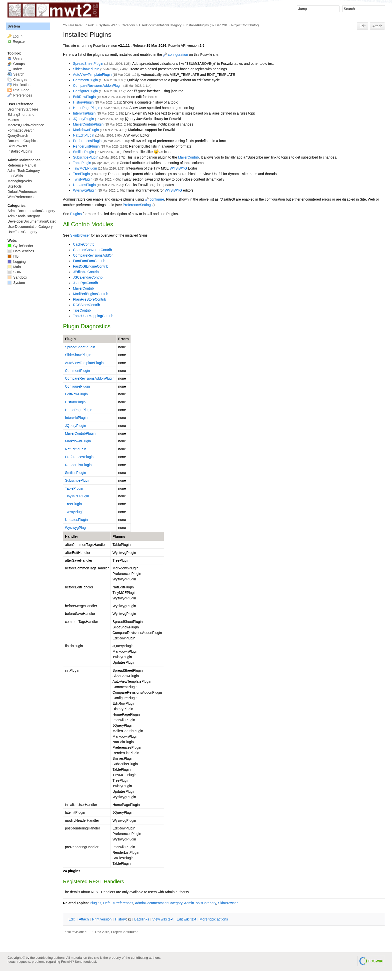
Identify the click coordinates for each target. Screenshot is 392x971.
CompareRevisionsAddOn (93, 255)
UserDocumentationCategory (160, 25)
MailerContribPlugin (88, 124)
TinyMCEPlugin (85, 168)
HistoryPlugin (83, 102)
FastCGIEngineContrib (90, 266)
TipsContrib (82, 310)
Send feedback (86, 961)
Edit (363, 26)
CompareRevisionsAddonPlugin (97, 86)
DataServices (21, 251)
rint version (102, 919)
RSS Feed (18, 90)
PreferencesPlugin (87, 141)
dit (72, 919)
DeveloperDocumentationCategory (34, 221)
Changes (17, 80)
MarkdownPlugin (86, 130)
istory (120, 919)
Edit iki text (186, 919)
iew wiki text (163, 919)
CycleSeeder (20, 246)
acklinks (141, 919)
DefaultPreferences (118, 903)
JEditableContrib (86, 272)
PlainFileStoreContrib (89, 299)
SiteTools (15, 186)
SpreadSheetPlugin (88, 64)
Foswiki (89, 25)
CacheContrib (83, 244)
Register (19, 42)
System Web (108, 25)
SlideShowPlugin (86, 69)
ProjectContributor (244, 25)
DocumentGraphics (23, 141)
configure (154, 199)
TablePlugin (82, 163)
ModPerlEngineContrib (90, 294)
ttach (84, 919)
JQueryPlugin (83, 119)
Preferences (20, 95)
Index (15, 69)
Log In (17, 36)
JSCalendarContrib (87, 277)
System (14, 26)
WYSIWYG (178, 168)
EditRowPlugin (84, 97)
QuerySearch (18, 136)
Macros (13, 120)
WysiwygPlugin (84, 190)
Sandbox (17, 277)
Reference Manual (22, 165)
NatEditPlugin (83, 135)
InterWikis (15, 176)
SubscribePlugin (85, 157)
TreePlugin (81, 174)
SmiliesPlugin (83, 152)
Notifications (20, 85)
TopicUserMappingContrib (93, 316)
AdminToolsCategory (200, 903)
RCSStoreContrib (86, 305)
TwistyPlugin (82, 179)
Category (128, 25)
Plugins (76, 214)
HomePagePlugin (86, 108)
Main (14, 267)
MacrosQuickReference (26, 125)
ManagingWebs (20, 181)
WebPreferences (21, 197)
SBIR (15, 272)
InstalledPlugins (197, 25)
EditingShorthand (21, 115)
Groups (16, 64)
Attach (377, 26)
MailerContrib (188, 157)
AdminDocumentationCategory (158, 903)
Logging (17, 262)
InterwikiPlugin (84, 113)
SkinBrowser (80, 235)
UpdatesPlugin (84, 185)
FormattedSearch (21, 130)
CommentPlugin (85, 80)
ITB (13, 256)
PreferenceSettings (137, 205)
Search (16, 74)
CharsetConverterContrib (92, 250)
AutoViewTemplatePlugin (92, 75)
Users (15, 59)
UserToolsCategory (22, 232)
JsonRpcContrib (85, 283)
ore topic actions (214, 919)
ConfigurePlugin (85, 91)
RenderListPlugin (86, 146)
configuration (175, 55)
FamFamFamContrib (89, 261)
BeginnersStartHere (23, 109)
